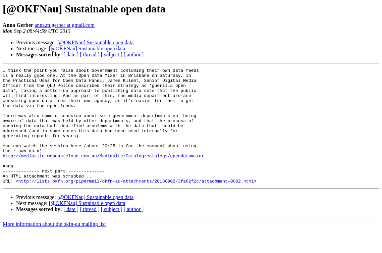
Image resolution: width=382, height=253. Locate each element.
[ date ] (70, 54)
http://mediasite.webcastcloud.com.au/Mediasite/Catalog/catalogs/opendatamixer (103, 174)
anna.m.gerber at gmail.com (65, 25)
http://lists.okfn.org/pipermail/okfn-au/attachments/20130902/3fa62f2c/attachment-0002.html (136, 204)
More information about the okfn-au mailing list (54, 247)
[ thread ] (90, 54)
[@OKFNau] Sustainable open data (95, 42)
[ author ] (134, 54)
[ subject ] (111, 54)
